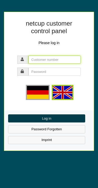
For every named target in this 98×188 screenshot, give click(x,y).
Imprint (47, 140)
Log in (46, 118)
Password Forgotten (46, 129)
